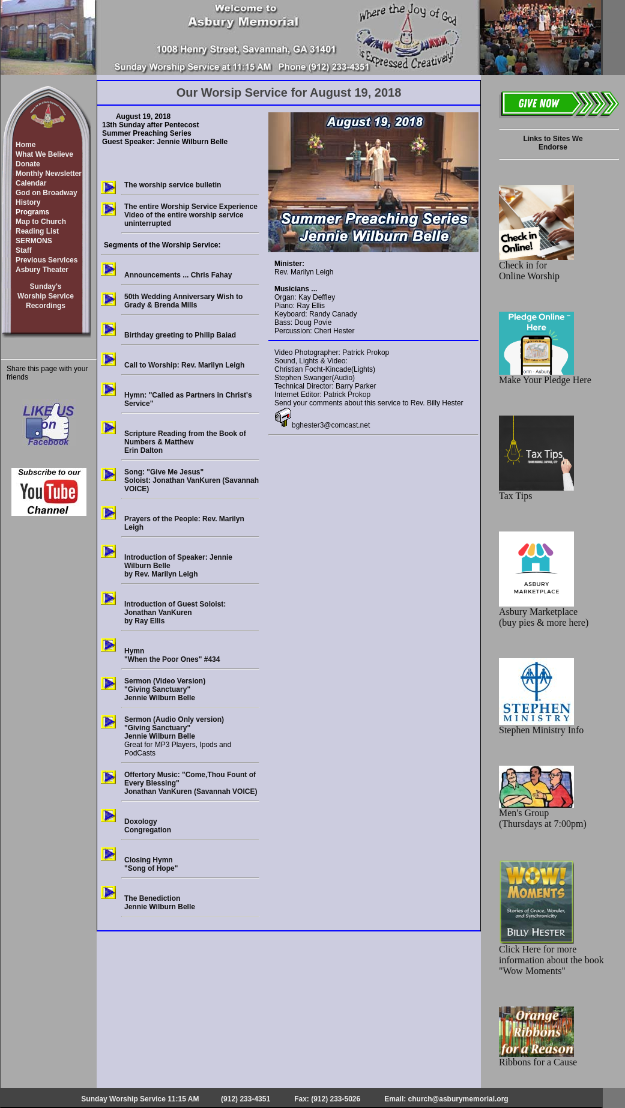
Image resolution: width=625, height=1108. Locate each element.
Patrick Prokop (347, 394)
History (28, 202)
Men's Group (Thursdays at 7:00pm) (543, 814)
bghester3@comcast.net (322, 425)
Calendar (31, 183)
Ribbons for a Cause (538, 1058)
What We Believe (44, 154)
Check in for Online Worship (536, 266)
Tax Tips (536, 491)
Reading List (37, 231)
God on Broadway (46, 193)
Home (25, 145)
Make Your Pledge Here (545, 375)
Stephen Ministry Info (541, 725)
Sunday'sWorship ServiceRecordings (45, 296)
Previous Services (46, 260)
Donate (28, 164)
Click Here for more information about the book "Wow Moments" (551, 956)
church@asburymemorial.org (458, 1099)
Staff (24, 250)
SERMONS (34, 241)
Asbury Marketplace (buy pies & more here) (543, 613)
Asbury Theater (42, 269)
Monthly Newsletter (49, 173)
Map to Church (41, 221)
